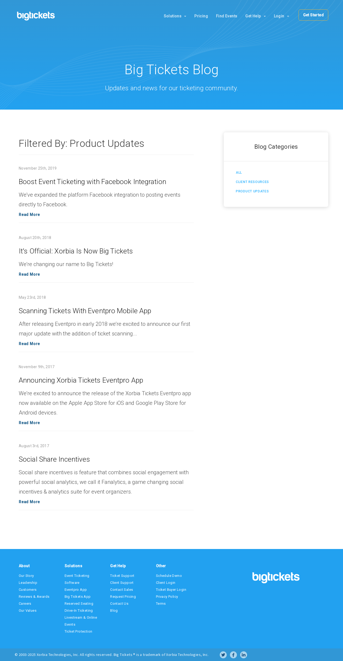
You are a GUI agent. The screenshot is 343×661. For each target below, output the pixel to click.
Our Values (27, 610)
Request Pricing (123, 597)
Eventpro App (76, 590)
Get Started (313, 15)
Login (281, 16)
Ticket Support (122, 576)
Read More (29, 214)
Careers (25, 604)
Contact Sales (121, 590)
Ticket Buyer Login (171, 590)
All (239, 172)
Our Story (26, 576)
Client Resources (252, 182)
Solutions (175, 16)
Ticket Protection (78, 631)
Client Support (122, 583)
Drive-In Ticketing (79, 610)
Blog (114, 610)
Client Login (166, 583)
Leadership (28, 583)
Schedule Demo (169, 576)
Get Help (255, 16)
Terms (161, 604)
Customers (28, 590)
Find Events (226, 16)
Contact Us (119, 604)
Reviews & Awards (34, 597)
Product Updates (252, 191)
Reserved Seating (79, 604)
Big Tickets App (78, 597)
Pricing (201, 16)
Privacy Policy (167, 597)
